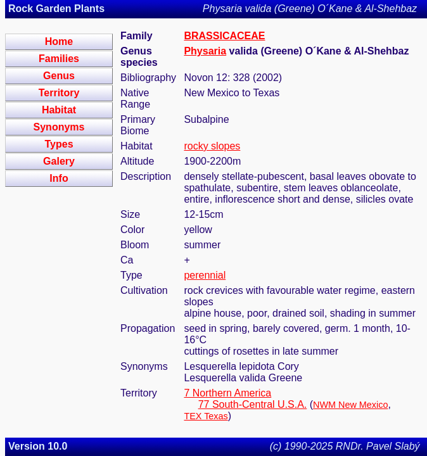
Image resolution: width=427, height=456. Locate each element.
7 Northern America (227, 393)
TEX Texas (205, 416)
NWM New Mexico (350, 405)
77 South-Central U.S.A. (252, 404)
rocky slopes (212, 146)
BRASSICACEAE (224, 35)
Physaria (205, 51)
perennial (205, 275)
